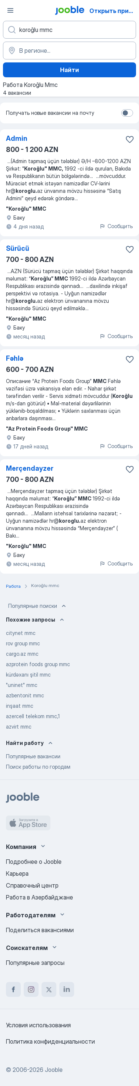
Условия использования (38, 1025)
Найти (69, 70)
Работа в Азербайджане (39, 897)
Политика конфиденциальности (50, 1041)
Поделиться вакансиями (40, 930)
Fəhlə (14, 358)
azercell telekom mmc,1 (33, 716)
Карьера (17, 873)
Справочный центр (32, 885)
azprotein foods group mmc (38, 664)
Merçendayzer (29, 468)
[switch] (127, 113)
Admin (16, 138)
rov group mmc (23, 643)
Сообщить (116, 226)
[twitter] (49, 989)
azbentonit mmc (25, 695)
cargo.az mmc (22, 654)
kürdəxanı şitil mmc (28, 674)
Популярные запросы (35, 962)
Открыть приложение (113, 10)
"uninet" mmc (21, 685)
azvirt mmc (19, 726)
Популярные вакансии (33, 756)
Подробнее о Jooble (34, 861)
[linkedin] (66, 989)
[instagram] (31, 989)
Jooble (54, 1069)
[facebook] (13, 989)
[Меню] (10, 10)
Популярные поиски (37, 606)
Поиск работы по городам (38, 767)
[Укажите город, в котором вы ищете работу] (69, 50)
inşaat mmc (19, 706)
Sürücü (17, 248)
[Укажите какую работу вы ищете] (69, 30)
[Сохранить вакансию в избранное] (129, 139)
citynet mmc (21, 633)
